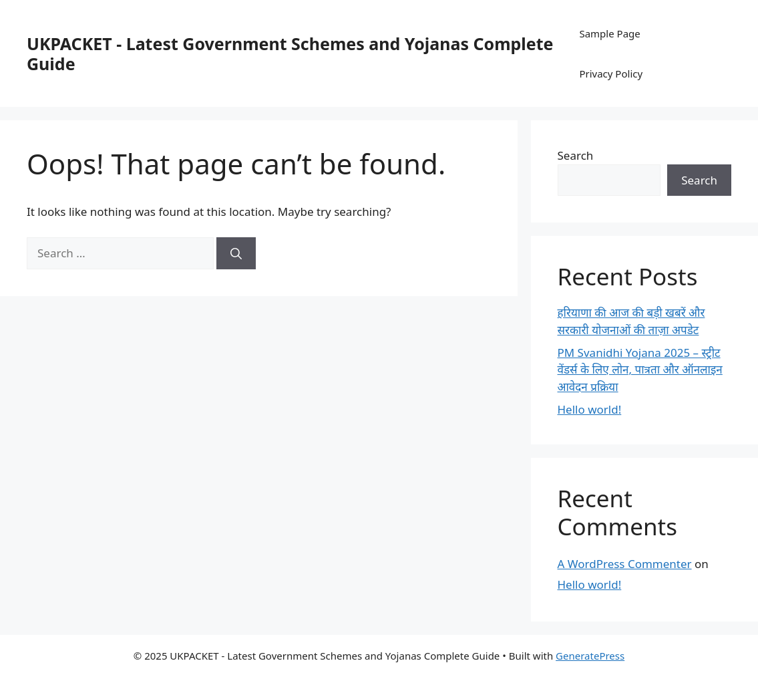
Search (576, 155)
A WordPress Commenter (625, 563)
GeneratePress (590, 655)
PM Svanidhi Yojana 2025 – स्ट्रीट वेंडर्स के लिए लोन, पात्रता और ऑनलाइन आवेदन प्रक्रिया (640, 369)
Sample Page (609, 33)
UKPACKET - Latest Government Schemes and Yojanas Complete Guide (290, 53)
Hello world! (590, 409)
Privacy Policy (610, 73)
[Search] (236, 253)
